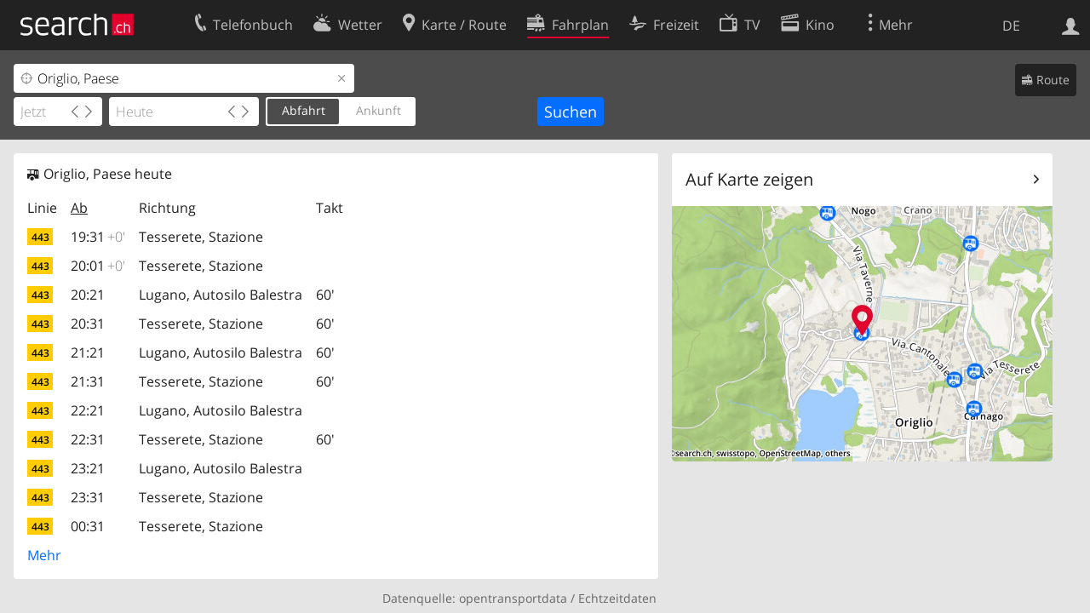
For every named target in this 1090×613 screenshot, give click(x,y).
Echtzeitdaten (617, 598)
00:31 (88, 526)
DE (1011, 25)
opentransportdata (513, 598)
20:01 (98, 265)
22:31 (88, 439)
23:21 (88, 468)
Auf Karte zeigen (749, 179)
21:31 (88, 381)
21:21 (88, 352)
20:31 (88, 323)
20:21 (88, 294)
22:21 (88, 410)
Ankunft (378, 110)
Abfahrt (303, 110)
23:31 (88, 497)
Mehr (44, 555)
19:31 (98, 236)
